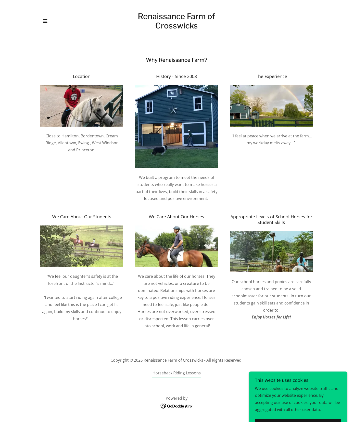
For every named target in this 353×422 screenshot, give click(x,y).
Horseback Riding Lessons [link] (176, 373)
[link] (176, 27)
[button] (45, 21)
